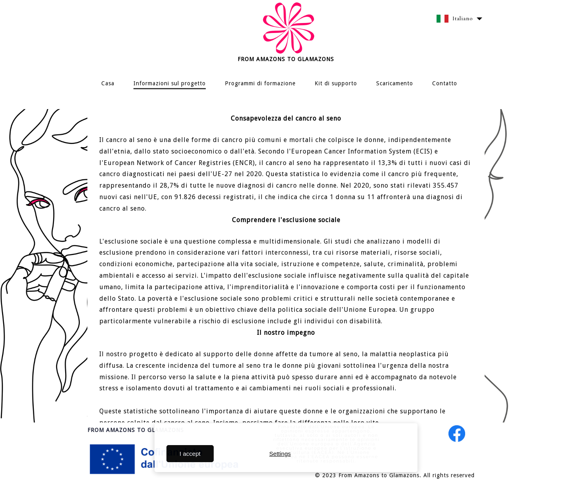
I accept (190, 453)
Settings (280, 453)
